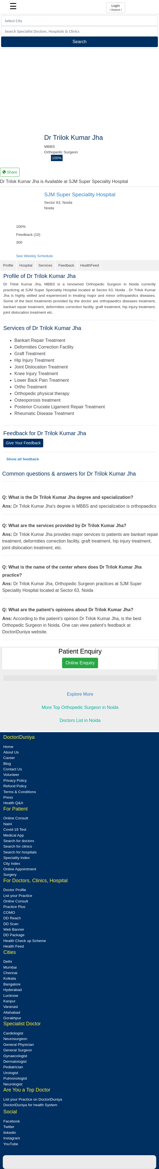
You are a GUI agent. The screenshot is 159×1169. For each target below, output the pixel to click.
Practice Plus (14, 907)
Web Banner (13, 929)
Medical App (13, 835)
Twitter (8, 1127)
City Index (11, 863)
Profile (8, 265)
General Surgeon (17, 1050)
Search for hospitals (20, 852)
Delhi (7, 961)
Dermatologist (15, 1061)
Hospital (25, 265)
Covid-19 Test (14, 829)
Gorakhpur (12, 1018)
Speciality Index (16, 858)
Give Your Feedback (23, 443)
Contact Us (12, 769)
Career (9, 758)
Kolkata (9, 978)
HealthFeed (89, 265)
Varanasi (10, 1007)
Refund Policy (15, 786)
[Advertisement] (79, 90)
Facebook (11, 1121)
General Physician (18, 1044)
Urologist (10, 1073)
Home (8, 747)
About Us (11, 752)
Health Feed (13, 946)
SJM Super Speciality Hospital (80, 194)
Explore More (80, 694)
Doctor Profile (14, 890)
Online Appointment (19, 869)
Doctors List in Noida (80, 720)
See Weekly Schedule (34, 256)
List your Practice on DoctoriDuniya (32, 1099)
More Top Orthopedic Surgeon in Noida (80, 707)
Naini (7, 824)
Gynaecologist (15, 1056)
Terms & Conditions (19, 792)
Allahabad (11, 1012)
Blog (7, 764)
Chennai (10, 973)
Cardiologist (13, 1033)
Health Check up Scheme (24, 941)
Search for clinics (17, 846)
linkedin (9, 1133)
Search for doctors (18, 841)
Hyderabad (12, 990)
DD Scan (10, 924)
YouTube (10, 1144)
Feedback (66, 265)
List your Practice (17, 896)
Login (116, 7)
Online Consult (15, 818)
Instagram (11, 1138)
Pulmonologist (15, 1078)
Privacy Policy (15, 780)
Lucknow (10, 995)
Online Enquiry (80, 662)
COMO (9, 912)
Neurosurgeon (15, 1039)
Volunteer (11, 775)
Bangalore (11, 984)
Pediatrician (13, 1067)
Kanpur (9, 1001)
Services (45, 265)
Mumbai (10, 967)
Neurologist (12, 1084)
